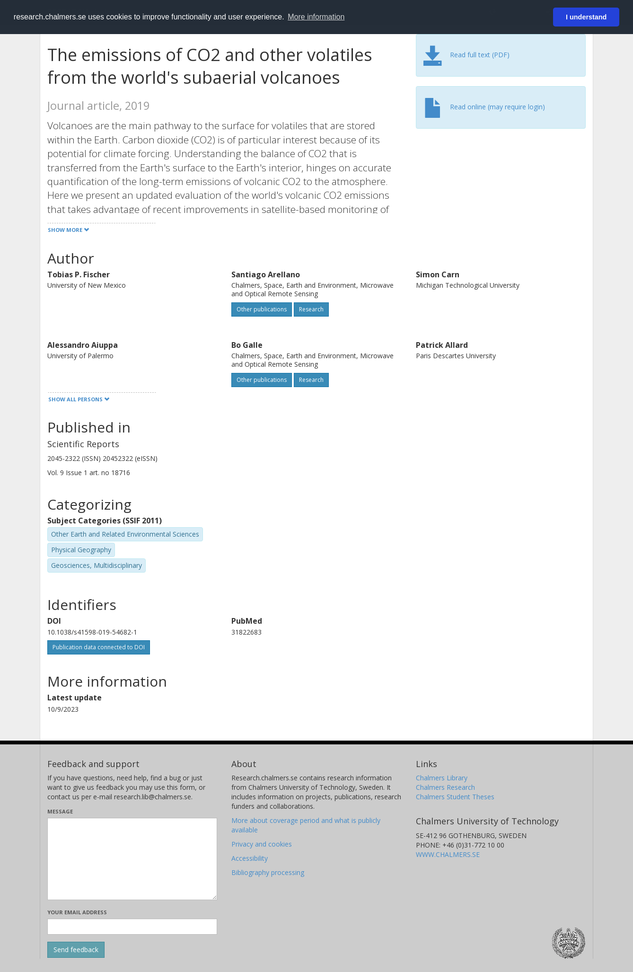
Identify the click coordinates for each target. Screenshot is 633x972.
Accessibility (249, 858)
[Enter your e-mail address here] (132, 927)
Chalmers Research (445, 787)
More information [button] (316, 17)
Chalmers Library (441, 777)
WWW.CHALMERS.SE (448, 854)
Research (311, 309)
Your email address (77, 912)
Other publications (262, 309)
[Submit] (76, 950)
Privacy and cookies (261, 843)
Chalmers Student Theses (455, 796)
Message (60, 811)
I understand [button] (586, 17)
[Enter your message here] (132, 859)
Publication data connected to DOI (99, 647)
